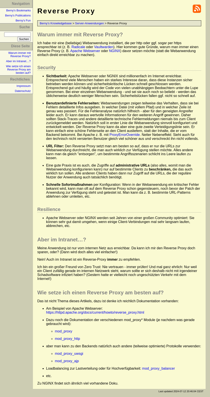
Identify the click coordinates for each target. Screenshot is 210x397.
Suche (24, 27)
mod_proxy (63, 331)
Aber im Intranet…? (18, 61)
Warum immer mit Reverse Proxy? (19, 54)
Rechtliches (20, 79)
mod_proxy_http (67, 339)
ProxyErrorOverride (124, 135)
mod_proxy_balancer (158, 368)
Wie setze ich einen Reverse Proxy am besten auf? (18, 69)
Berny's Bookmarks (18, 10)
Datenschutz (23, 91)
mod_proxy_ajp (67, 361)
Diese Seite (20, 46)
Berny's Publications (18, 15)
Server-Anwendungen (89, 23)
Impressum (24, 86)
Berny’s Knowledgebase (56, 23)
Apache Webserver (85, 51)
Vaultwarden (103, 47)
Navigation (21, 3)
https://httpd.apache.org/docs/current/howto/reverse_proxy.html (95, 312)
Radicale (78, 47)
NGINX (114, 51)
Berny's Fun (23, 20)
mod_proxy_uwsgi (69, 353)
